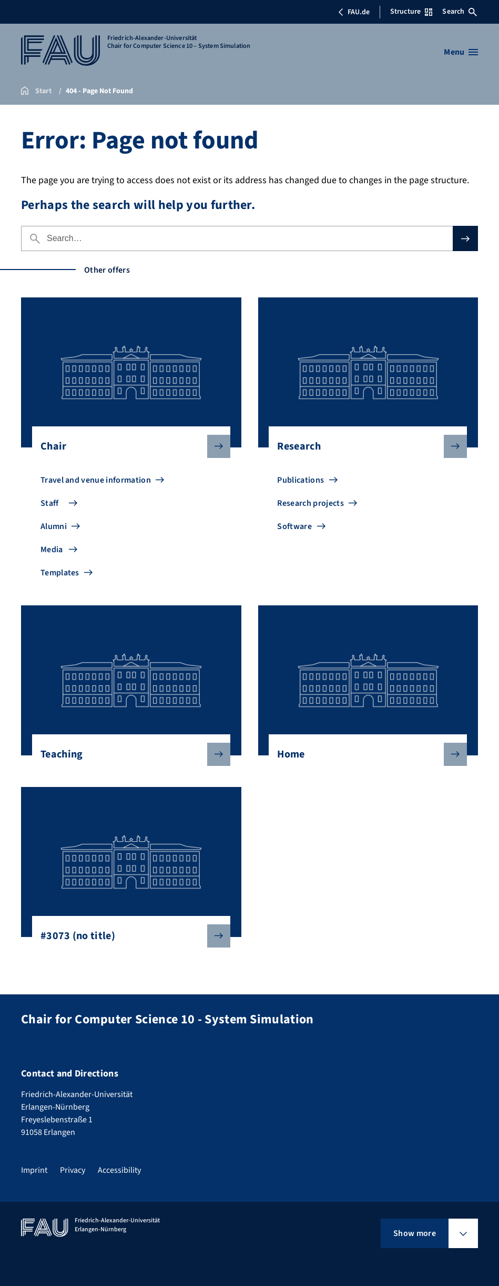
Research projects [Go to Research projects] (310, 503)
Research (363, 446)
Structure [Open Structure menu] (411, 11)
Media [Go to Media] (51, 549)
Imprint (34, 1170)
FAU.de (354, 12)
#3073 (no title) (126, 936)
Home (363, 754)
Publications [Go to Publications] (300, 480)
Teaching (126, 754)
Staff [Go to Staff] (49, 503)
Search (459, 11)
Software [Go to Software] (294, 526)
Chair (126, 446)
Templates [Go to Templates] (59, 573)
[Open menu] (461, 52)
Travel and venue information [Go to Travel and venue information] (95, 480)
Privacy (72, 1170)
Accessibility (119, 1170)
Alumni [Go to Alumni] (53, 526)
